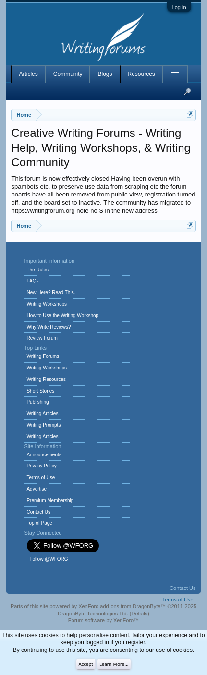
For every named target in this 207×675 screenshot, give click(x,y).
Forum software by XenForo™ (103, 620)
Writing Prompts (43, 425)
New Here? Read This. (50, 292)
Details (140, 613)
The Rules (37, 269)
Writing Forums (42, 356)
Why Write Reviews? (48, 327)
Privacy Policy (41, 465)
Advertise (36, 488)
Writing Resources (46, 379)
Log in (179, 7)
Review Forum (41, 338)
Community (68, 74)
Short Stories (40, 390)
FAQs (32, 280)
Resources (141, 74)
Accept (85, 664)
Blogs (104, 74)
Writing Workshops (46, 304)
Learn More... (113, 664)
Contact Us (38, 512)
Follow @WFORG (48, 559)
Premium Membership (49, 500)
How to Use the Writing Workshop (62, 315)
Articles (28, 74)
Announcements (43, 454)
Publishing (37, 402)
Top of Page (39, 523)
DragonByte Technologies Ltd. (93, 613)
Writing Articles (42, 413)
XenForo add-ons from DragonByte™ (122, 606)
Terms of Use (40, 477)
